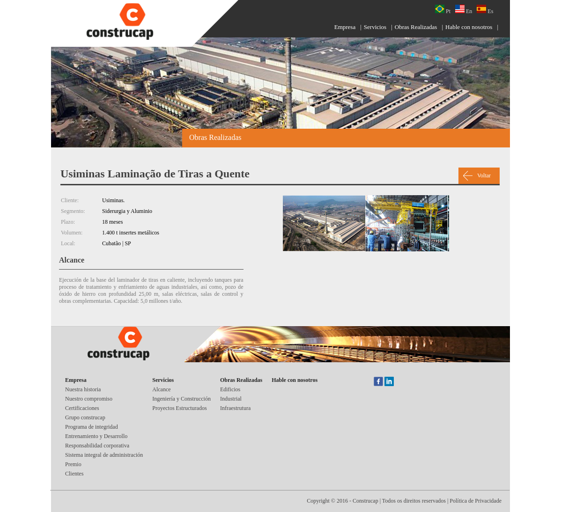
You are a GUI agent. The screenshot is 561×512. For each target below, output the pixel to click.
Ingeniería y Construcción (181, 398)
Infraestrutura (235, 408)
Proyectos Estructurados (179, 408)
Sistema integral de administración (104, 455)
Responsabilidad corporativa (97, 445)
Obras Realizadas (416, 26)
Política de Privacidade (476, 500)
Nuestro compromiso (88, 398)
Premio (73, 464)
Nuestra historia (83, 389)
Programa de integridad (91, 427)
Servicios (375, 26)
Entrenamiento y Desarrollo (96, 436)
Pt (442, 10)
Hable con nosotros (468, 26)
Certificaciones (82, 408)
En (463, 10)
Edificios (230, 389)
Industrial (231, 398)
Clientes (74, 473)
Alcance (161, 389)
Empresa (344, 26)
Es (485, 10)
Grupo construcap (85, 417)
